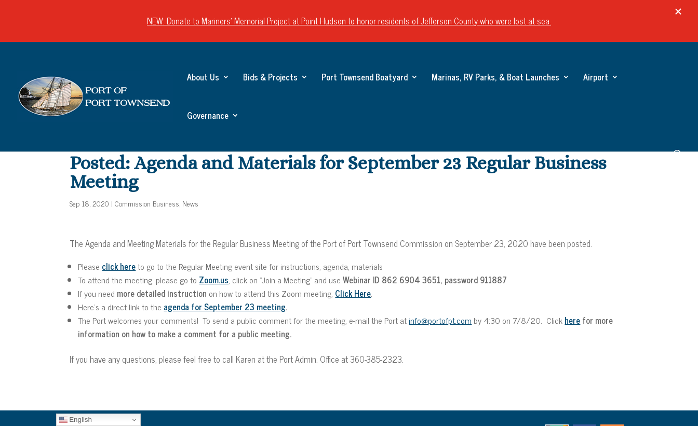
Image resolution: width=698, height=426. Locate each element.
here (572, 320)
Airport (595, 78)
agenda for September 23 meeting (225, 306)
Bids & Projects (270, 78)
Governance (208, 117)
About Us (203, 78)
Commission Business (147, 203)
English (75, 420)
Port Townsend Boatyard (364, 78)
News (190, 203)
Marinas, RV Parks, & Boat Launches (495, 78)
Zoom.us (214, 279)
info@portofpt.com (440, 320)
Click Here (353, 293)
